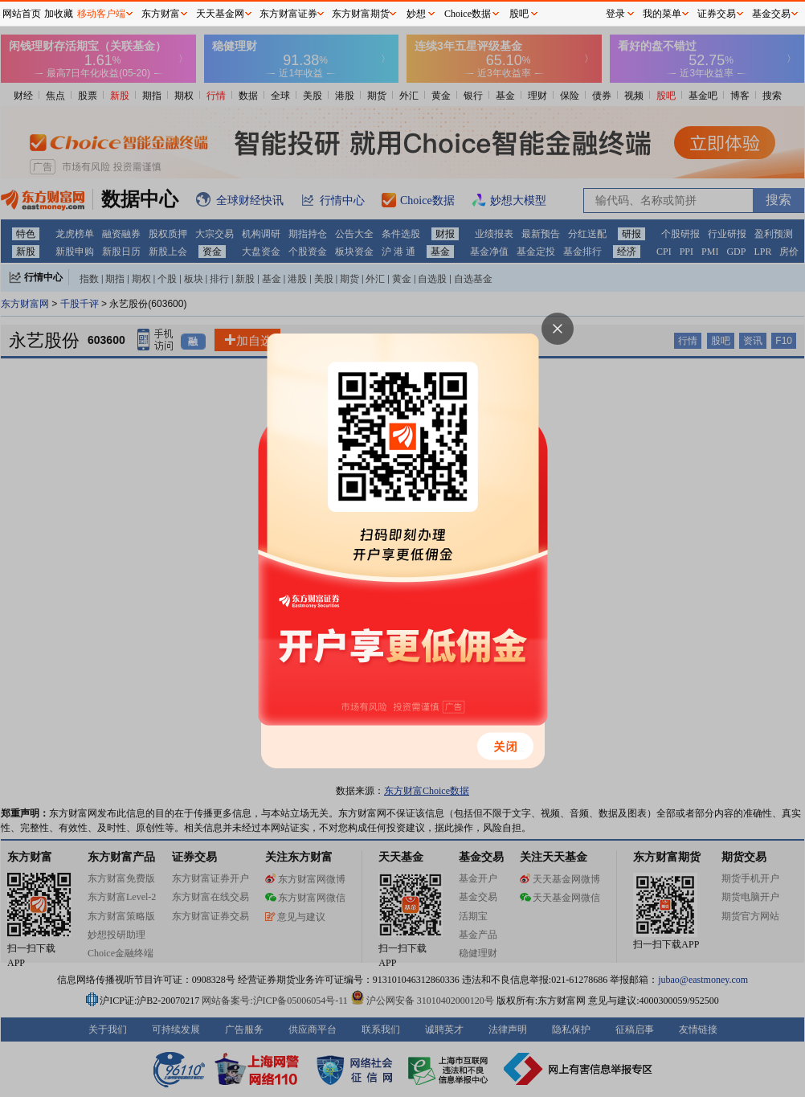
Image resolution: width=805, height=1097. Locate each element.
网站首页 (21, 13)
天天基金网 (220, 13)
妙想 (416, 13)
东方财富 (160, 13)
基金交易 (771, 13)
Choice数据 (467, 13)
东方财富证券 (288, 13)
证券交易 (716, 13)
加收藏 (58, 13)
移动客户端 (101, 13)
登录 (615, 13)
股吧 (519, 13)
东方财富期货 (361, 13)
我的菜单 (662, 13)
